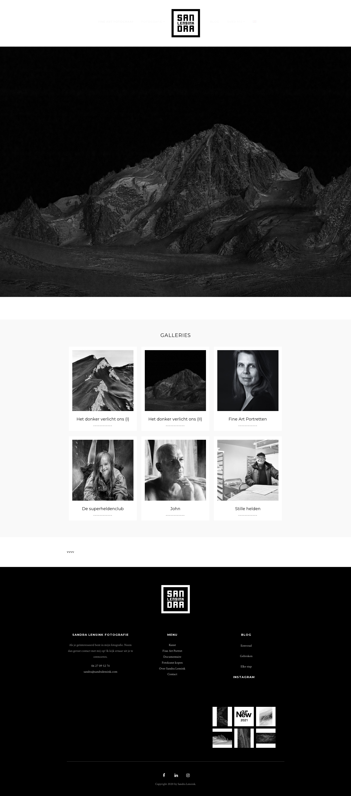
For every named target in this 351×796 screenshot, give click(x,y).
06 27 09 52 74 (100, 666)
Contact (172, 674)
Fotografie (151, 21)
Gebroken (246, 656)
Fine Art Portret (172, 651)
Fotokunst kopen (172, 662)
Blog (214, 21)
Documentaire (172, 657)
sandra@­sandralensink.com (100, 671)
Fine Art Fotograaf (116, 21)
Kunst (172, 645)
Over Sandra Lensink (172, 668)
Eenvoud (246, 645)
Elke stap (246, 666)
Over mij (234, 21)
